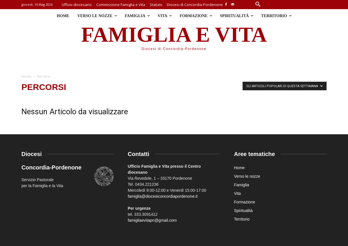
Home (26, 76)
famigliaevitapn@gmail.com (152, 220)
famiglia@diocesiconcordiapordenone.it (163, 196)
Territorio (241, 219)
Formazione (244, 202)
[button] (258, 5)
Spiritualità (243, 210)
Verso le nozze (247, 176)
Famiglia (241, 185)
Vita (237, 193)
